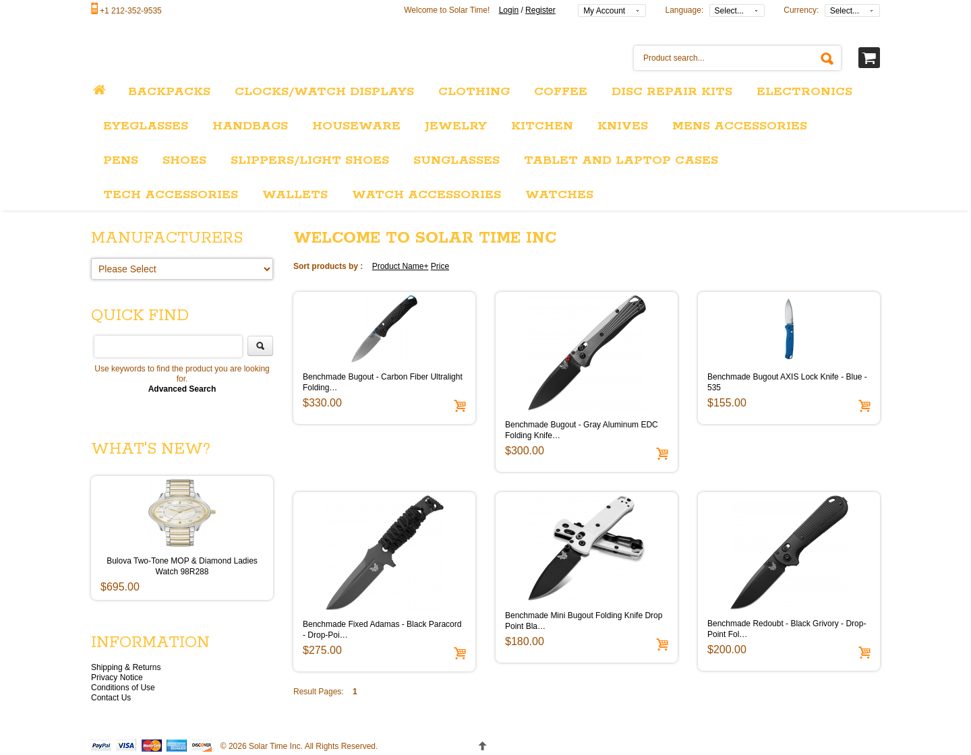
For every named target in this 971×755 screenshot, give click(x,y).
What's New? (150, 449)
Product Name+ (400, 266)
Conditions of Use (123, 687)
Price (440, 266)
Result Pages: (318, 691)
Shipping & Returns (125, 667)
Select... (729, 11)
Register (540, 10)
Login (509, 10)
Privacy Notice (117, 677)
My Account (604, 11)
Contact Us (111, 697)
